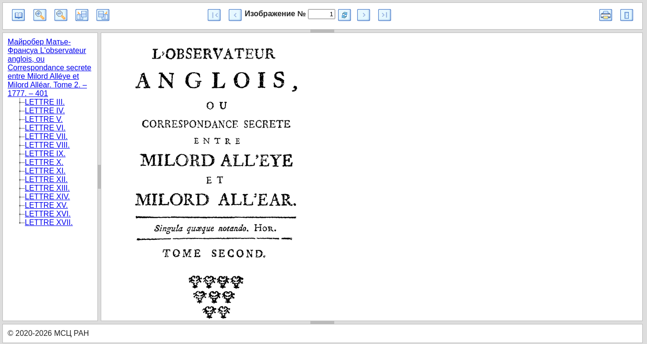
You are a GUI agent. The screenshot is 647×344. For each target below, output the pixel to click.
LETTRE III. (45, 102)
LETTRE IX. (45, 154)
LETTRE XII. (46, 179)
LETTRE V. (44, 119)
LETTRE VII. (46, 136)
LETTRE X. (44, 162)
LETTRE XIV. (47, 197)
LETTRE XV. (46, 205)
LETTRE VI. (45, 128)
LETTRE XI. (45, 171)
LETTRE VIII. (47, 145)
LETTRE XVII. (49, 222)
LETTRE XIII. (47, 188)
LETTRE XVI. (48, 214)
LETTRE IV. (45, 111)
